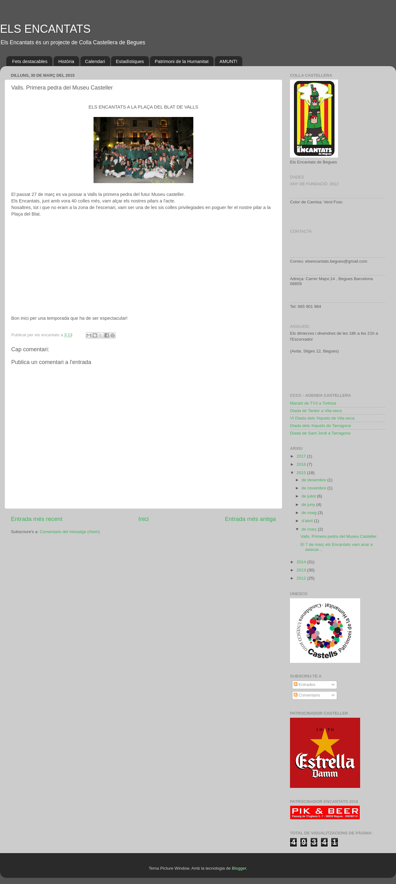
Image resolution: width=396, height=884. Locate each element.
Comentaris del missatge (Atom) (70, 531)
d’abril (308, 520)
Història (66, 61)
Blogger (239, 868)
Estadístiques (130, 61)
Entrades (305, 684)
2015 (302, 472)
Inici (143, 519)
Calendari (95, 61)
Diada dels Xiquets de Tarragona (320, 425)
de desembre (314, 480)
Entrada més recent (36, 519)
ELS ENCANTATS (45, 28)
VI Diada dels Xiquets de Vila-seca (322, 418)
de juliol (309, 496)
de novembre (314, 488)
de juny (309, 504)
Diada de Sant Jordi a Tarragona (320, 433)
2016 (302, 464)
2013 (302, 570)
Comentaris (307, 695)
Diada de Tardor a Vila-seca (316, 410)
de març (310, 529)
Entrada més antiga (250, 519)
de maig (310, 512)
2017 (302, 456)
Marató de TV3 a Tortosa (313, 403)
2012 (302, 578)
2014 (302, 562)
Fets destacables (29, 61)
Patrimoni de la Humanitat (182, 61)
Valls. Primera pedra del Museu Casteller (339, 536)
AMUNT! (229, 61)
